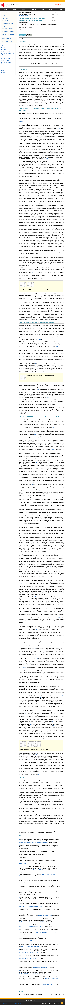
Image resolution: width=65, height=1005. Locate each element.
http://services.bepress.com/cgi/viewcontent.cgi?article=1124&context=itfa (33, 842)
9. (19, 891)
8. (19, 885)
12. (19, 909)
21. (19, 961)
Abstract (54, 12)
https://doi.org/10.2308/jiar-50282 (45, 915)
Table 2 (39, 339)
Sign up (44, 1003)
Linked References (56, 19)
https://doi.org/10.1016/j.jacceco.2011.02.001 (30, 946)
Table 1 (21, 121)
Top (2, 45)
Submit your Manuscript (53, 1003)
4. (19, 860)
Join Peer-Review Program (15, 1003)
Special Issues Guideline (7, 41)
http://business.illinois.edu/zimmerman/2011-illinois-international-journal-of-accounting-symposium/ (38, 856)
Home (5, 9)
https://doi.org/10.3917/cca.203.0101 (26, 863)
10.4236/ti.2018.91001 (23, 15)
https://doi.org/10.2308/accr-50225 (42, 911)
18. (19, 943)
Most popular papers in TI (7, 29)
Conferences (33, 9)
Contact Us (37, 1000)
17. (19, 937)
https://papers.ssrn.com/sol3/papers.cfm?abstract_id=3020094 (31, 906)
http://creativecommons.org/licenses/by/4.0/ (27, 32)
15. (19, 924)
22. (19, 966)
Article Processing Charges (7, 23)
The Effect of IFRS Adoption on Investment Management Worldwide (7, 62)
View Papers (5, 17)
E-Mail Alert (4, 1003)
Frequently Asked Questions (8, 34)
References (22, 835)
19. (19, 949)
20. (19, 955)
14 (36, 462)
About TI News (5, 33)
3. (19, 851)
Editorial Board (5, 20)
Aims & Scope (5, 18)
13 (59, 444)
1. (19, 839)
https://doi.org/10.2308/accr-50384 (34, 869)
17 (39, 542)
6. (19, 872)
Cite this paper (23, 828)
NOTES (21, 991)
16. (19, 929)
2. (19, 845)
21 (43, 610)
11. (19, 903)
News (42, 9)
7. (19, 878)
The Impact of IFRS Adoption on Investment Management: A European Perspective (7, 53)
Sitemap (34, 1000)
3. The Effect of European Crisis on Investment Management (36, 322)
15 (32, 484)
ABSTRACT (22, 41)
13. (19, 914)
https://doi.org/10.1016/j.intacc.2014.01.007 (27, 958)
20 (35, 596)
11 (38, 389)
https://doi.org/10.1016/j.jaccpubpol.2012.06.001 (28, 952)
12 (32, 430)
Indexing (4, 15)
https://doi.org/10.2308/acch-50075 (40, 967)
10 (35, 363)
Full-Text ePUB (55, 17)
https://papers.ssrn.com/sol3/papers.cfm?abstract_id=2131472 (31, 940)
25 (25, 688)
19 (37, 578)
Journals (14, 9)
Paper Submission (6, 25)
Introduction (3, 49)
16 (45, 525)
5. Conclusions (23, 777)
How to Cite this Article (56, 20)
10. (19, 897)
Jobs (60, 9)
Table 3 (53, 427)
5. (19, 866)
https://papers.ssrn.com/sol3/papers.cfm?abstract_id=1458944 (44, 932)
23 (35, 648)
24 (37, 658)
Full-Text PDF (55, 14)
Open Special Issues (6, 38)
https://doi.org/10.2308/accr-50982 (48, 984)
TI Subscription (5, 26)
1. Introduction (23, 69)
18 (42, 555)
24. (19, 976)
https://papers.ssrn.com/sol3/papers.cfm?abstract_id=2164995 (31, 926)
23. (19, 970)
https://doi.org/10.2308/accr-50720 (51, 978)
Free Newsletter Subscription (8, 28)
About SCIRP (30, 1000)
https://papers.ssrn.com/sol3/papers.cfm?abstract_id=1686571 (37, 963)
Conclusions (4, 65)
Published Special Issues (7, 40)
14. (19, 918)
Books (23, 9)
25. (19, 982)
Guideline (4, 21)
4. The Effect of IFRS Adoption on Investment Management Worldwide (39, 416)
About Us (51, 9)
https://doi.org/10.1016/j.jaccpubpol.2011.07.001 (28, 973)
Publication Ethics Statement (8, 31)
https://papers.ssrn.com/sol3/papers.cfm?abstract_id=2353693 (31, 921)
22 (35, 624)
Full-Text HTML (55, 16)
